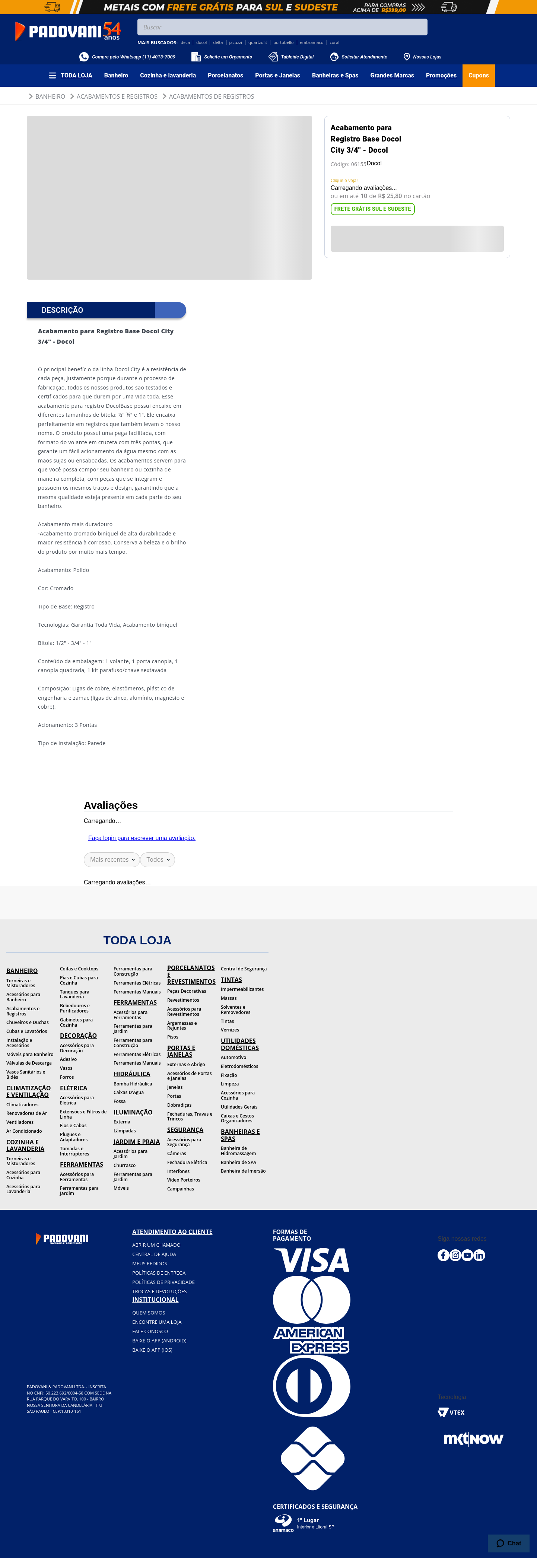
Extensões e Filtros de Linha (83, 1114)
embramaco (312, 42)
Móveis (121, 1188)
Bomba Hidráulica (133, 1084)
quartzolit (257, 42)
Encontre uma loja (156, 1322)
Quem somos (148, 1312)
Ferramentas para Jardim (79, 1190)
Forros (67, 1077)
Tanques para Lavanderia (74, 994)
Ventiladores (20, 1122)
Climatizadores (22, 1104)
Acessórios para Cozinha (23, 1175)
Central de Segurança (244, 969)
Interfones (178, 1171)
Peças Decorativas (186, 991)
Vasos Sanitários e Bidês (25, 1074)
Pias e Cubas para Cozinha (79, 980)
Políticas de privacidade (163, 1282)
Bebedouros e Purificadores (75, 1008)
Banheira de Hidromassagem (238, 1151)
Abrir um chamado (156, 1244)
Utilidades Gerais (239, 1107)
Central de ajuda (154, 1254)
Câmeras (176, 1153)
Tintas (227, 1021)
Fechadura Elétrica (187, 1162)
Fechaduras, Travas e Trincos (189, 1116)
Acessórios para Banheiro (23, 997)
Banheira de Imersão (243, 1171)
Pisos (172, 1037)
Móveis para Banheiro (30, 1054)
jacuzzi (235, 42)
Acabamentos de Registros (211, 96)
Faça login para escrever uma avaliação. (142, 838)
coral (335, 42)
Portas (174, 1096)
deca (185, 42)
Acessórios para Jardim (130, 1154)
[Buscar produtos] (420, 27)
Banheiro (50, 96)
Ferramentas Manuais (137, 992)
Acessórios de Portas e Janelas (189, 1076)
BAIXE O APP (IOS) (152, 1349)
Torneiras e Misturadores (20, 983)
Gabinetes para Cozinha (76, 1022)
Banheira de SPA (238, 1162)
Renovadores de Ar (26, 1113)
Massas (229, 998)
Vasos (66, 1068)
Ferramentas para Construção (133, 971)
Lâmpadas (125, 1131)
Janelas (174, 1087)
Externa (122, 1122)
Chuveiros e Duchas (27, 1022)
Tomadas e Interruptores (74, 1151)
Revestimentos (183, 1000)
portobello (283, 42)
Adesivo (68, 1059)
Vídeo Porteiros (183, 1180)
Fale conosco (150, 1331)
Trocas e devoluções (159, 1291)
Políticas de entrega (158, 1272)
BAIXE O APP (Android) (159, 1340)
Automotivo (233, 1057)
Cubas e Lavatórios (26, 1031)
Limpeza (230, 1084)
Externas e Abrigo (186, 1064)
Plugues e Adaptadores (74, 1137)
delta (218, 42)
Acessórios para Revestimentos (184, 1011)
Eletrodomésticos (239, 1066)
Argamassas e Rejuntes (182, 1025)
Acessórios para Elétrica (77, 1100)
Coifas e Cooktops (79, 969)
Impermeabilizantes (242, 989)
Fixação (229, 1075)
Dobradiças (179, 1105)
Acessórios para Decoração (77, 1048)
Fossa (119, 1101)
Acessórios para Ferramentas (77, 1177)
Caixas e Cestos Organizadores (237, 1118)
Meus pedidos (149, 1263)
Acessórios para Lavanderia (23, 1189)
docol (201, 42)
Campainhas (180, 1189)
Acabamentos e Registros (117, 96)
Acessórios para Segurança (184, 1142)
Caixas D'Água (129, 1092)
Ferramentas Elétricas (137, 983)
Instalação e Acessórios (19, 1043)
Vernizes (230, 1030)
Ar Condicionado (24, 1131)
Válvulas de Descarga (29, 1063)
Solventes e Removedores (235, 1009)
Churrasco (125, 1165)
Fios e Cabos (73, 1125)
